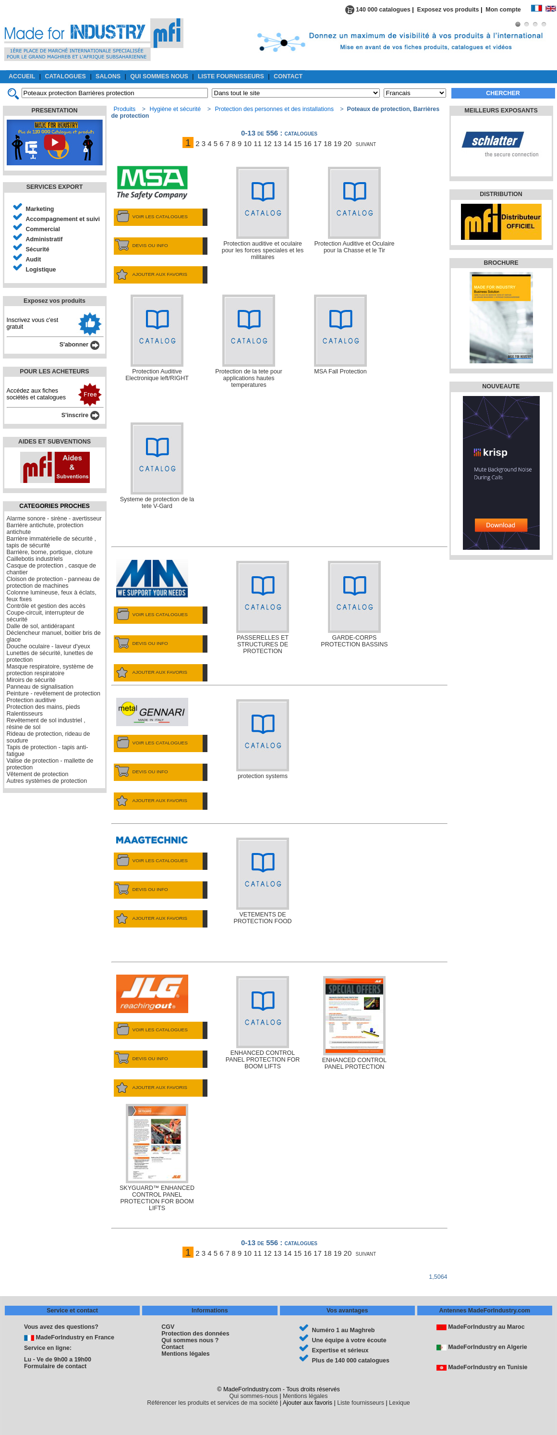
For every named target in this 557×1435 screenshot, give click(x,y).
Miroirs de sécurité (31, 680)
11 (258, 143)
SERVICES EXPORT (54, 187)
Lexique (399, 1402)
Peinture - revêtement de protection (53, 693)
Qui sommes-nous (254, 1396)
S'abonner (79, 344)
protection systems (262, 739)
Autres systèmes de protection (47, 781)
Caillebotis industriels (35, 559)
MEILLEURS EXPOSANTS (500, 110)
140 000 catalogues (378, 9)
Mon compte (508, 9)
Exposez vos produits (448, 9)
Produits (125, 109)
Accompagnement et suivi (63, 219)
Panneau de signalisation (40, 686)
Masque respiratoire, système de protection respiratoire (50, 670)
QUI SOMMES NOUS (159, 76)
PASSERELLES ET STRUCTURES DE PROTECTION (262, 608)
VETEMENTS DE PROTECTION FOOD (262, 881)
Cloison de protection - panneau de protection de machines (53, 582)
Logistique (41, 269)
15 (297, 143)
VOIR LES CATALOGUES (151, 217)
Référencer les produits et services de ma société (212, 1402)
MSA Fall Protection (340, 335)
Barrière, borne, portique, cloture (50, 552)
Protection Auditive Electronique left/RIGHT (157, 338)
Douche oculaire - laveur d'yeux (48, 646)
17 (318, 143)
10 (247, 143)
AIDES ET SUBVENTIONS (54, 441)
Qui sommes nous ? (189, 1340)
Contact (172, 1347)
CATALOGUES (65, 76)
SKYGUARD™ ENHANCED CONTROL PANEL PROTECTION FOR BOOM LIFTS (157, 1158)
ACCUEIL (22, 76)
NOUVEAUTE (501, 386)
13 (278, 143)
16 (307, 143)
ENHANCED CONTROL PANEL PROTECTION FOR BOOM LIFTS (263, 1023)
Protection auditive (31, 700)
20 (348, 143)
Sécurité (37, 249)
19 (338, 143)
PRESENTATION (55, 110)
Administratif (44, 239)
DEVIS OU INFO (141, 245)
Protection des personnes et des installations (274, 109)
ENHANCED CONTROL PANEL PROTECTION (354, 1023)
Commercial (43, 229)
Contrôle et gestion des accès (46, 606)
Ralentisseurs (25, 713)
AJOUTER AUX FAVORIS (150, 274)
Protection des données (195, 1333)
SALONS (108, 76)
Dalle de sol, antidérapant (40, 626)
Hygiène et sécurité (175, 109)
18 (328, 143)
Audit (33, 259)
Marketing (40, 209)
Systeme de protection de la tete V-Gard (157, 465)
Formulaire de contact (55, 1366)
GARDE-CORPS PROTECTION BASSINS (354, 604)
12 (268, 143)
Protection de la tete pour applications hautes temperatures (248, 341)
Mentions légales (185, 1353)
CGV (167, 1327)
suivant (366, 143)
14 (288, 143)
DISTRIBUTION (501, 194)
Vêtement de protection (38, 774)
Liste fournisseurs (360, 1402)
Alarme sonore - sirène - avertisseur (54, 518)
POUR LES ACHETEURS (54, 371)
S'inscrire (80, 415)
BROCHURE (501, 263)
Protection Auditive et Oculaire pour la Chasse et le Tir (354, 210)
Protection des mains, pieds (43, 707)
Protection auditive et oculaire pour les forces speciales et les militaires (263, 213)
